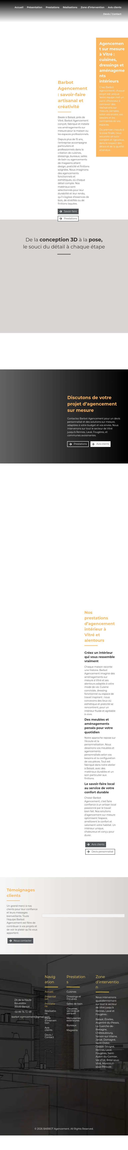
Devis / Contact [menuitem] (112, 14)
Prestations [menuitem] (52, 7)
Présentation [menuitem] (34, 7)
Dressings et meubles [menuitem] (73, 997)
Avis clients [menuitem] (114, 7)
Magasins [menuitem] (71, 1030)
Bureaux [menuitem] (71, 1025)
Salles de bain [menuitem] (74, 1004)
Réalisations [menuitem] (70, 7)
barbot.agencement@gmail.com (31, 1016)
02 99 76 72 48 (23, 1011)
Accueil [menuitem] (19, 7)
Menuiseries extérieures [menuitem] (73, 1019)
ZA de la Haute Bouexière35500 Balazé (22, 1003)
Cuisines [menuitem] (71, 992)
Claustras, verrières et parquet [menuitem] (72, 1011)
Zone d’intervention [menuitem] (92, 7)
